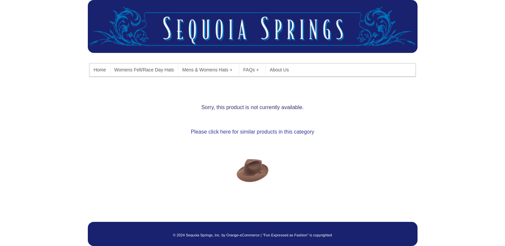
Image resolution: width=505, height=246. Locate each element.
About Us (279, 69)
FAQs (251, 70)
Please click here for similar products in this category (252, 132)
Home (99, 69)
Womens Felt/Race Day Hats (144, 69)
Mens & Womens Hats (207, 70)
